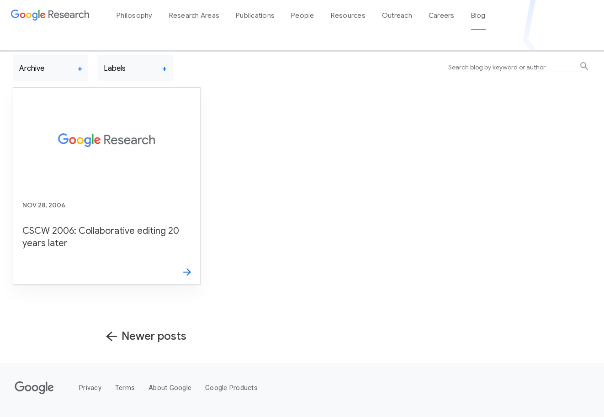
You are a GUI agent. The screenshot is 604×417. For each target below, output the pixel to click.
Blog (478, 15)
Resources (348, 15)
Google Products (231, 388)
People (302, 15)
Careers (442, 15)
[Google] (34, 394)
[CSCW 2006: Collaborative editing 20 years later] (107, 186)
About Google (169, 388)
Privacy (90, 388)
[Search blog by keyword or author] (519, 67)
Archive (31, 68)
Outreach (397, 15)
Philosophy (135, 15)
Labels (115, 68)
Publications (255, 15)
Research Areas (194, 15)
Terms (125, 388)
